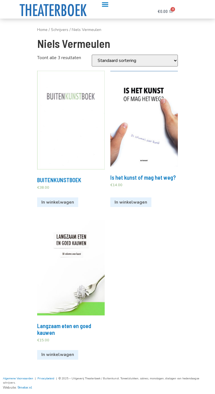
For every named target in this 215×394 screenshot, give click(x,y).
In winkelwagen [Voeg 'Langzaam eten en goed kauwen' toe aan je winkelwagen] (57, 354)
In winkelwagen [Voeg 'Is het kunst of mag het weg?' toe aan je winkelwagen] (131, 202)
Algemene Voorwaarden (18, 378)
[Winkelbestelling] (135, 60)
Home (42, 29)
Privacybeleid (45, 378)
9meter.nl (24, 387)
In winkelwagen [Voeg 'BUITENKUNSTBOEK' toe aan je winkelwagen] (57, 202)
